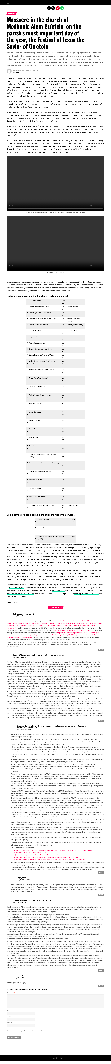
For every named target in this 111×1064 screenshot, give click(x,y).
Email (9, 1019)
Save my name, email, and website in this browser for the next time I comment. (34, 1033)
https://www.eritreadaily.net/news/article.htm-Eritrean (71, 630)
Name (9, 1013)
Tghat (17, 72)
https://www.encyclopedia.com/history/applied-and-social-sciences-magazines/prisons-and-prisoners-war (48, 860)
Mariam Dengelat (16, 587)
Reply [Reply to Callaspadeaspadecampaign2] (101, 649)
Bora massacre (58, 590)
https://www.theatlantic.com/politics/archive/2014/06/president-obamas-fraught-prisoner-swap (44, 857)
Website (9, 1025)
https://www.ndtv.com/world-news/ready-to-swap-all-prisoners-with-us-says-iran (39, 855)
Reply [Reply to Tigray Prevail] (101, 895)
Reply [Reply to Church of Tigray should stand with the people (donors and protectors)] (101, 720)
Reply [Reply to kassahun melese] (101, 985)
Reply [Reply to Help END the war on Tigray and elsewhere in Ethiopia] (101, 970)
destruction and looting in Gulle (20, 593)
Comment (11, 993)
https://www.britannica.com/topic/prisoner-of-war (28, 853)
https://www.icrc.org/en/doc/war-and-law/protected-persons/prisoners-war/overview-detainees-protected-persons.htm (53, 850)
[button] (8, 3)
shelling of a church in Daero (86, 593)
